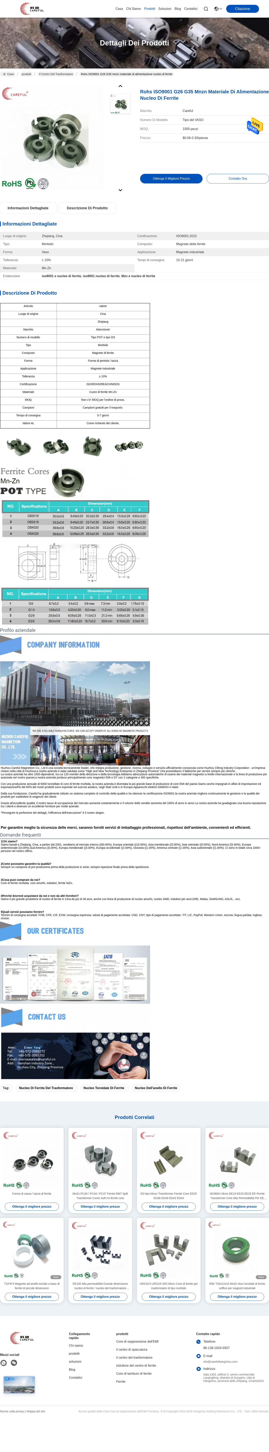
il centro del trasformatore (56, 74)
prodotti (149, 8)
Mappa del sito (36, 1411)
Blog (178, 8)
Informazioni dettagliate (28, 208)
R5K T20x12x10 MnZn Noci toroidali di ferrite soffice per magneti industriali (237, 1286)
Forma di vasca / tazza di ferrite (31, 1193)
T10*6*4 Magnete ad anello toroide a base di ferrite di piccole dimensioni (31, 1286)
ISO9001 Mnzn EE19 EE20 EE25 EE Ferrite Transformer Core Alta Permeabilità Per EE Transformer (237, 1196)
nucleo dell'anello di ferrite (156, 1088)
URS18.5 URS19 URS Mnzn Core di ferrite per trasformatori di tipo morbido (169, 1286)
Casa (119, 8)
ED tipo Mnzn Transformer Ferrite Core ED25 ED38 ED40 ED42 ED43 (169, 1196)
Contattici (191, 8)
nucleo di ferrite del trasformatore (46, 1088)
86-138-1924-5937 (216, 1348)
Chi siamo (133, 8)
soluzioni (164, 8)
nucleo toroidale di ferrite (103, 1088)
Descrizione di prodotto (87, 208)
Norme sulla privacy (12, 1411)
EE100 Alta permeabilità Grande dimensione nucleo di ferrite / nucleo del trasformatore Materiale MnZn (100, 1286)
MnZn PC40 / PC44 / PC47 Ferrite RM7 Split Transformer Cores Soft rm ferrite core (100, 1196)
